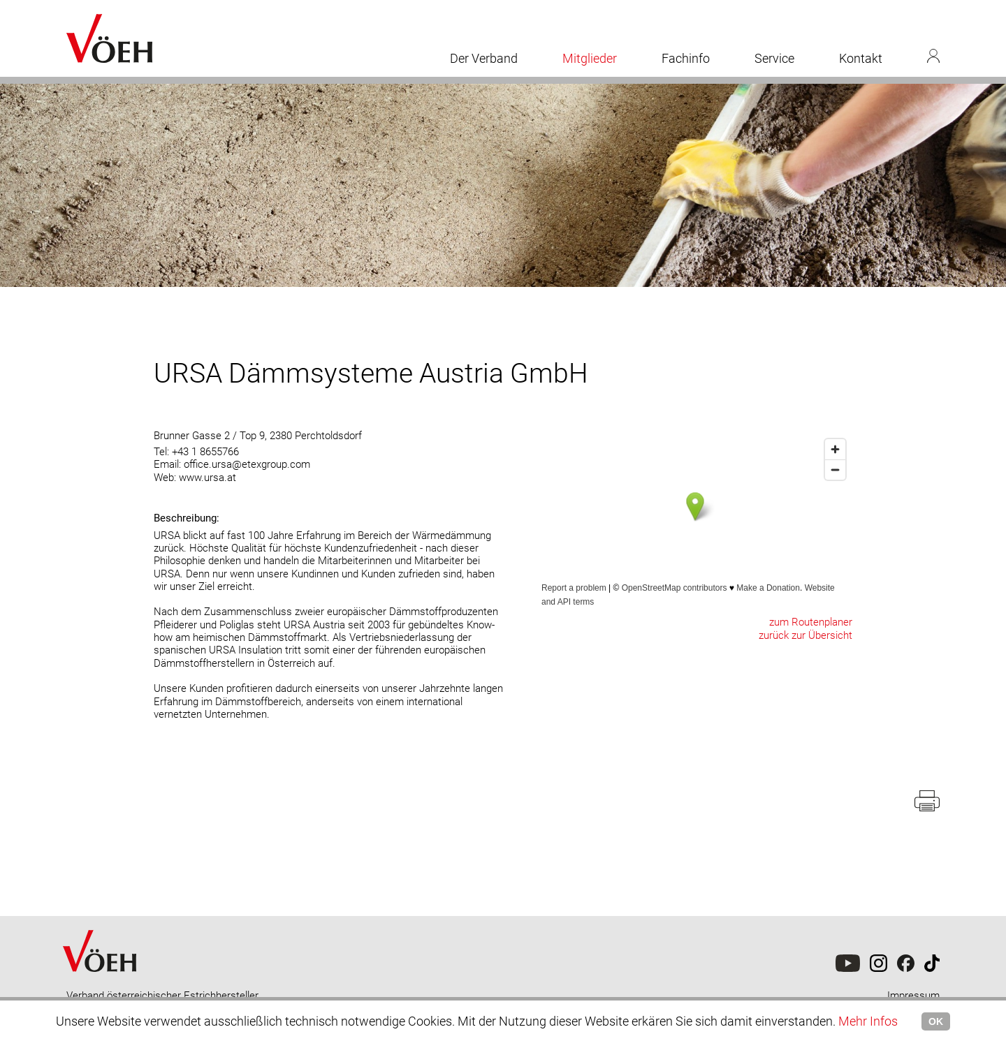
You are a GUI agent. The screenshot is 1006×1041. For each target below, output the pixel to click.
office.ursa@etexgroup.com (247, 464)
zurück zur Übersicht (805, 635)
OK (935, 1021)
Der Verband (484, 58)
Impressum (913, 995)
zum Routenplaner (810, 622)
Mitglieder (589, 58)
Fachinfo (686, 58)
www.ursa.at (207, 477)
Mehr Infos (868, 1021)
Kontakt (860, 58)
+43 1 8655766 (205, 451)
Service (774, 58)
